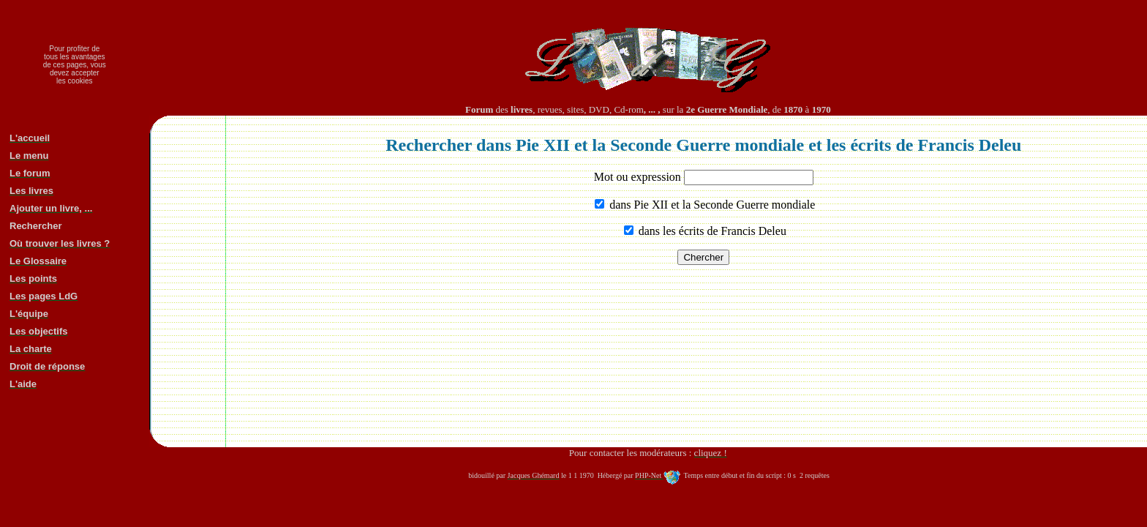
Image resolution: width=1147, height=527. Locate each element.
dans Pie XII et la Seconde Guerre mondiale (710, 204)
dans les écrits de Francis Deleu (711, 231)
